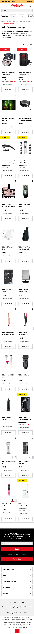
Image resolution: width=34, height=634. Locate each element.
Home (3, 21)
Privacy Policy (14, 607)
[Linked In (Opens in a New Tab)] (15, 602)
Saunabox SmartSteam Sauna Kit (8, 119)
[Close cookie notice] (32, 618)
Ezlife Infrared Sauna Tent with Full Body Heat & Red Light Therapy (24, 74)
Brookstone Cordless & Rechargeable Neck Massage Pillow (25, 119)
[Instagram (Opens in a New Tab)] (19, 602)
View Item (8, 89)
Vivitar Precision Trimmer (23, 462)
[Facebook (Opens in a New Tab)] (11, 602)
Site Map (4, 607)
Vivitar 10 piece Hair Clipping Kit (8, 290)
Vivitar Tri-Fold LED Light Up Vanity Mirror (8, 205)
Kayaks (13, 16)
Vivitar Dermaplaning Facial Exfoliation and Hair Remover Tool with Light (8, 333)
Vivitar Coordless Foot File (8, 462)
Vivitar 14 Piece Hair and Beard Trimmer (24, 162)
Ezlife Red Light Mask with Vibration (8, 74)
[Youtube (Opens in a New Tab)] (23, 602)
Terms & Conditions (26, 607)
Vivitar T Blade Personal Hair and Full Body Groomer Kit (25, 419)
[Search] (17, 10)
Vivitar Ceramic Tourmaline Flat (23, 333)
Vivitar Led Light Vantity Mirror (23, 290)
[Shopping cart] (30, 6)
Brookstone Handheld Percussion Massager (8, 162)
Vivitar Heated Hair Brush (7, 505)
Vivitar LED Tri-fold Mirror (7, 248)
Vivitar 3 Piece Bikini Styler (8, 376)
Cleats (21, 16)
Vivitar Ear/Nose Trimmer (6, 418)
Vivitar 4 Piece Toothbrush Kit (22, 505)
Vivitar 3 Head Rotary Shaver (24, 205)
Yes (17, 631)
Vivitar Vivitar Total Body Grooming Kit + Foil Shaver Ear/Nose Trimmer (24, 248)
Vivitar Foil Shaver (23, 375)
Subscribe (17, 549)
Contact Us (17, 559)
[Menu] (4, 6)
